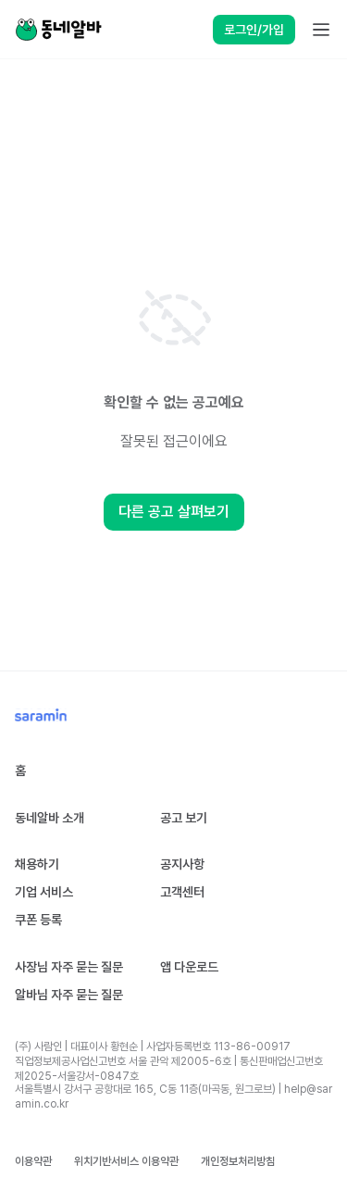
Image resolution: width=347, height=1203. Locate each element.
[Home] (58, 30)
